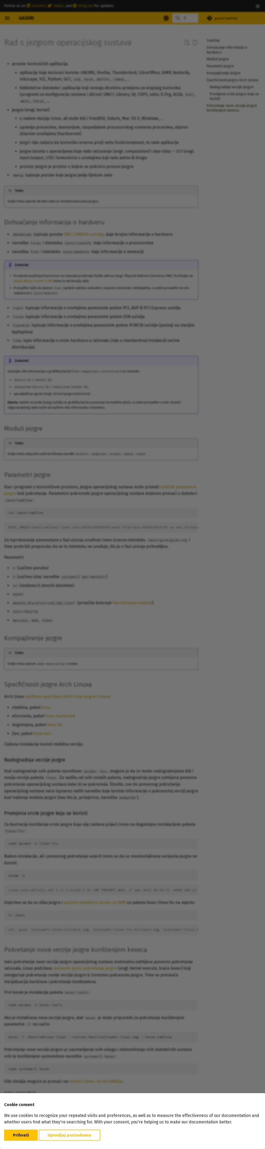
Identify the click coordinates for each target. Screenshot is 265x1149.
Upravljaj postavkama (69, 1135)
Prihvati (21, 1135)
